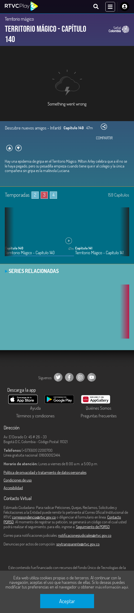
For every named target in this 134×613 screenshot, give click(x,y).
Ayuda (35, 408)
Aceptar (67, 601)
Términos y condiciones (35, 415)
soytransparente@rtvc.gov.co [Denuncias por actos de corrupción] (78, 544)
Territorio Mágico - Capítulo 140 (30, 252)
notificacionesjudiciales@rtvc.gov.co (84, 535)
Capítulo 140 (14, 248)
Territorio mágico (19, 19)
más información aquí (111, 587)
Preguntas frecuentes (99, 415)
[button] (123, 235)
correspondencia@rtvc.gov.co (34, 517)
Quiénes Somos (98, 408)
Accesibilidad (13, 487)
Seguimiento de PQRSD (93, 526)
